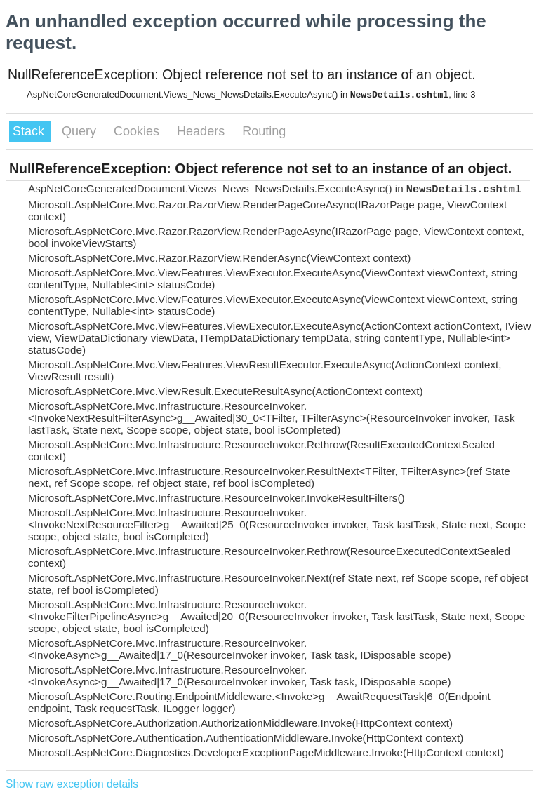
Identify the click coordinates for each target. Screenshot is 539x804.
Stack (30, 131)
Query (81, 131)
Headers (202, 131)
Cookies (138, 131)
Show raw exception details (72, 784)
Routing (264, 131)
